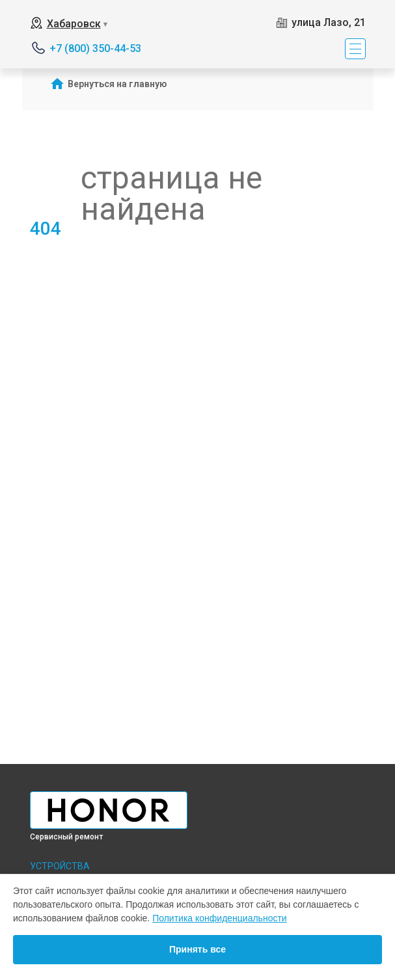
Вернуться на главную (117, 84)
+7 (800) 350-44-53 (95, 48)
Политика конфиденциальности (219, 918)
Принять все (197, 949)
